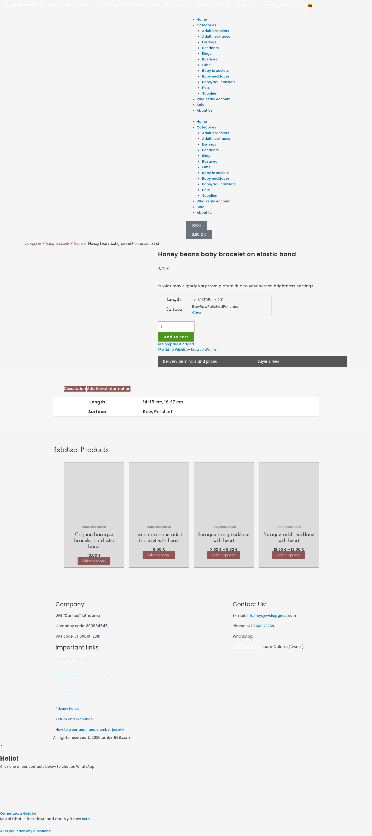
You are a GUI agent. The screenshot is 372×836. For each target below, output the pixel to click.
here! (86, 821)
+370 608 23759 (261, 627)
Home (202, 19)
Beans (78, 243)
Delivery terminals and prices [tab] (190, 363)
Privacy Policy (68, 710)
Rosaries (210, 59)
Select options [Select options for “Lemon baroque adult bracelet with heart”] (159, 557)
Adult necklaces (217, 36)
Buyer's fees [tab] (268, 363)
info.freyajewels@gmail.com (273, 617)
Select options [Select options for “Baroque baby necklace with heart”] (223, 557)
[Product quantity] (176, 326)
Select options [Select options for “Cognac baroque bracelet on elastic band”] (94, 563)
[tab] (75, 390)
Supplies (210, 93)
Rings (207, 53)
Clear (197, 312)
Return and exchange (75, 721)
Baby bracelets (216, 70)
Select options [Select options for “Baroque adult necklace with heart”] (288, 557)
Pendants (211, 47)
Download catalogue (75, 660)
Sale (201, 104)
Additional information (108, 390)
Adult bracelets (216, 30)
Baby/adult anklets (220, 81)
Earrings (210, 42)
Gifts (206, 64)
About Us (205, 110)
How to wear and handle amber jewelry (91, 731)
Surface (174, 309)
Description (75, 390)
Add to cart (177, 337)
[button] (186, 797)
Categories (207, 25)
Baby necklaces (216, 76)
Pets (206, 87)
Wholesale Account (214, 98)
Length (174, 299)
